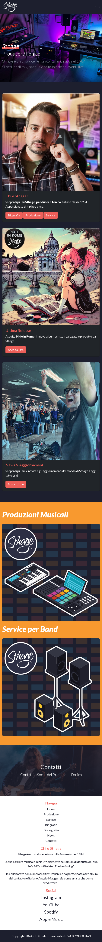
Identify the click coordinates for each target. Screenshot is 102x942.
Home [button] (51, 809)
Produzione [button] (51, 814)
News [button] (51, 835)
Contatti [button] (51, 840)
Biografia (14, 215)
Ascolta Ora (16, 349)
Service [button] (51, 819)
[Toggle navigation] (97, 7)
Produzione (33, 215)
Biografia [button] (51, 825)
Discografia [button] (51, 830)
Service (50, 215)
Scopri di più (16, 484)
